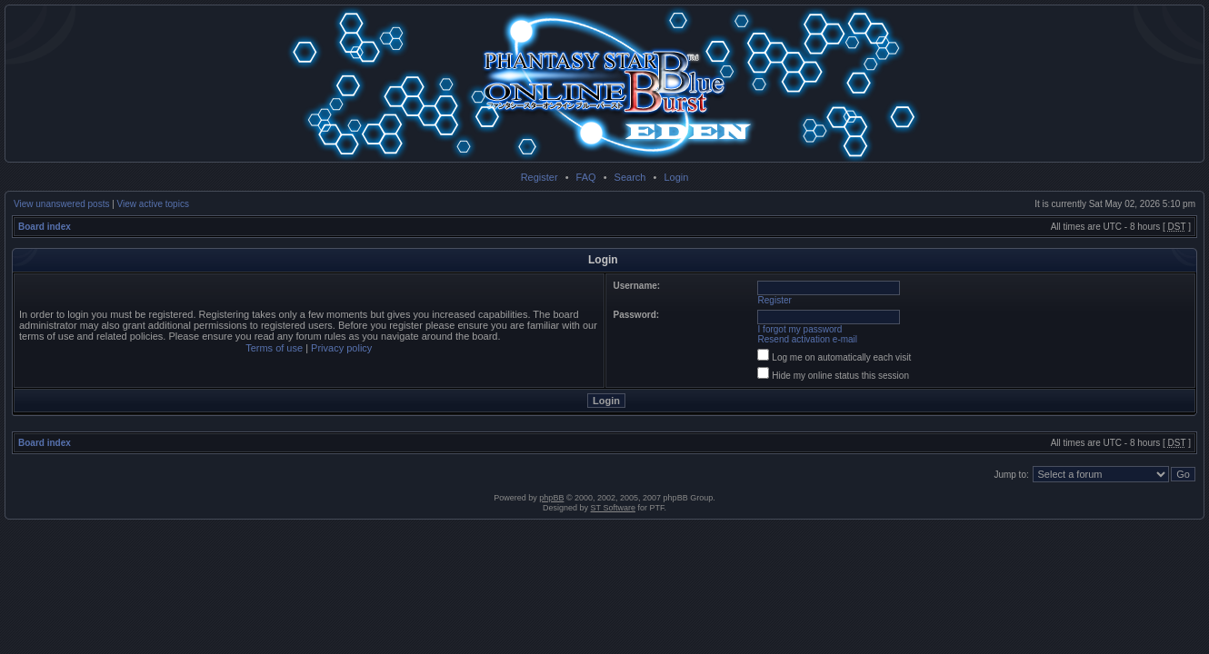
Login (676, 177)
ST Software (613, 507)
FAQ (586, 177)
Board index (44, 227)
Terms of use (274, 347)
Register (539, 177)
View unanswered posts (61, 204)
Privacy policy (341, 347)
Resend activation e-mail (808, 339)
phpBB (551, 497)
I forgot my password (800, 329)
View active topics (153, 204)
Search (630, 177)
